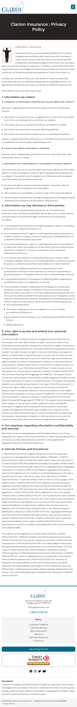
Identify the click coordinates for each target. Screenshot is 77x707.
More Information (38, 631)
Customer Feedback (38, 625)
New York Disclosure (38, 637)
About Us (38, 634)
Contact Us (38, 641)
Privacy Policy (8, 704)
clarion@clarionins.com (38, 607)
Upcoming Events (38, 649)
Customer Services (38, 628)
